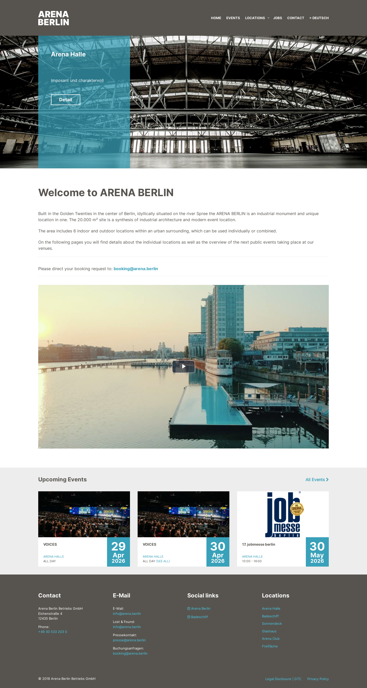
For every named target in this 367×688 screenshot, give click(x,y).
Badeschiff (197, 617)
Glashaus (269, 631)
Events (233, 18)
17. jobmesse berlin (258, 544)
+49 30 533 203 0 (52, 632)
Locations (255, 18)
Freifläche (270, 646)
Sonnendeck (272, 623)
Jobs (277, 18)
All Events (317, 479)
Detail (65, 99)
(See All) (163, 561)
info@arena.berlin (127, 613)
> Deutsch (319, 18)
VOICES (50, 544)
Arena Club (271, 638)
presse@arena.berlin (129, 640)
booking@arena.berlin (136, 268)
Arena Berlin (199, 608)
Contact (295, 18)
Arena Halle (68, 54)
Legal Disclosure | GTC (283, 679)
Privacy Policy (318, 679)
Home (216, 18)
